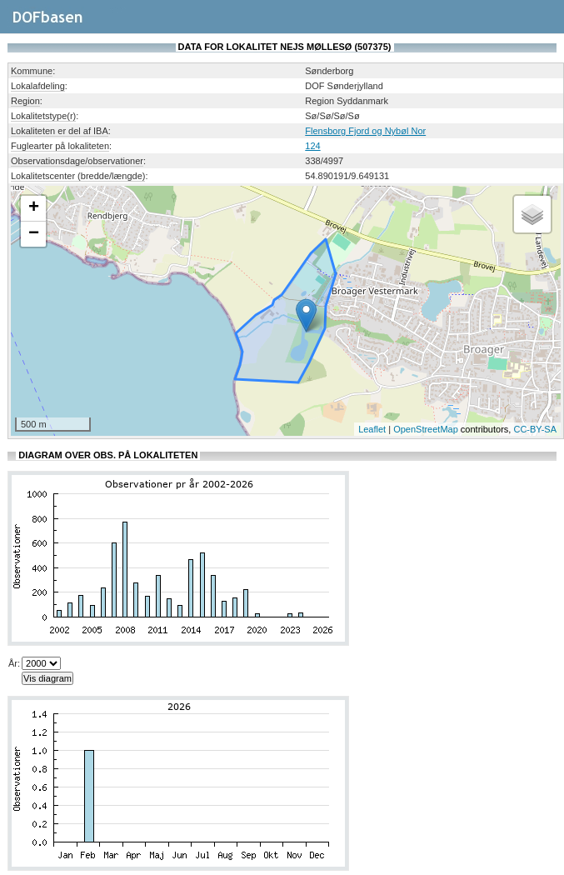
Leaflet (372, 429)
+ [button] (33, 208)
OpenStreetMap (425, 429)
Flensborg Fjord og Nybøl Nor (365, 131)
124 (312, 146)
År (12, 663)
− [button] (33, 234)
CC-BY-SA (535, 429)
